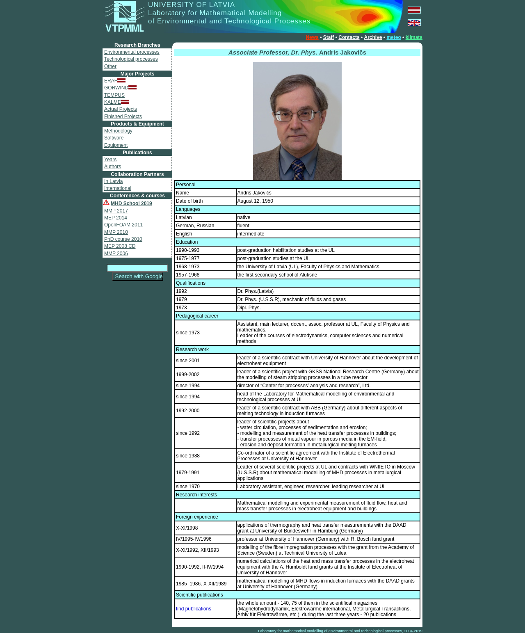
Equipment (116, 145)
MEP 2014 (115, 218)
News (312, 37)
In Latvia (113, 181)
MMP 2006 (116, 253)
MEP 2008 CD (119, 246)
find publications (193, 609)
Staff (328, 37)
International (117, 188)
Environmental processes (132, 52)
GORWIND (120, 88)
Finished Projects (123, 116)
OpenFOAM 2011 (123, 225)
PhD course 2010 (123, 239)
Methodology (118, 131)
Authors (112, 166)
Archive (373, 37)
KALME (116, 102)
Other (110, 66)
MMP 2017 (116, 211)
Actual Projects (120, 109)
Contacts (348, 37)
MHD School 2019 (131, 203)
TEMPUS (114, 95)
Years (110, 159)
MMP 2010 (116, 232)
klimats (414, 37)
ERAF (115, 81)
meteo (393, 37)
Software (113, 138)
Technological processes (131, 59)
